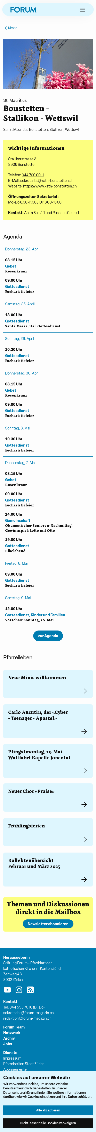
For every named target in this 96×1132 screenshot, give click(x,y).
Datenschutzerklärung (20, 1092)
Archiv (9, 1038)
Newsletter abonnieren (48, 923)
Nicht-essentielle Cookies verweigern (48, 1123)
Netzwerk (11, 1032)
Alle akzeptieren (48, 1110)
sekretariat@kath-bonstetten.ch (46, 180)
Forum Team (14, 1027)
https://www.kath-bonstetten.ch (50, 186)
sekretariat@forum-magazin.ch (28, 1012)
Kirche (10, 28)
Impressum (12, 1058)
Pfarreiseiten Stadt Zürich (24, 1063)
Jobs (7, 1043)
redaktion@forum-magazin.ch (27, 1018)
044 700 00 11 (33, 175)
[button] (83, 10)
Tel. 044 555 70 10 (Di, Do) (24, 1007)
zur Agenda (48, 635)
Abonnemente (15, 1069)
